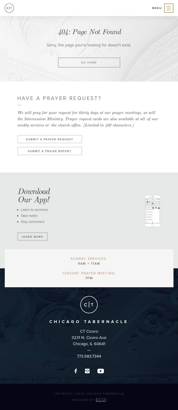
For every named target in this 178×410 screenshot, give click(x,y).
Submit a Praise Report (50, 151)
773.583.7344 (89, 356)
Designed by (89, 399)
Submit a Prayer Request (49, 139)
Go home (89, 62)
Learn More (32, 236)
